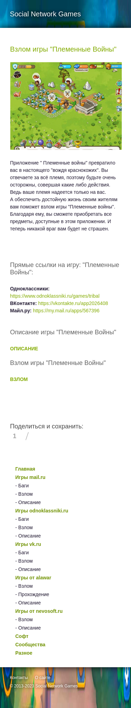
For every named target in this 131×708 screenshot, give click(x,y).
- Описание (28, 502)
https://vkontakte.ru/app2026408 (73, 303)
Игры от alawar (33, 577)
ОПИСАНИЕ (24, 348)
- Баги (22, 485)
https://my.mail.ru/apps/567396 (66, 310)
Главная (25, 469)
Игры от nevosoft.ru (39, 611)
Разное (23, 653)
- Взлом (24, 494)
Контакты (19, 677)
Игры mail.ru (30, 477)
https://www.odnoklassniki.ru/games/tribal (55, 296)
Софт (22, 636)
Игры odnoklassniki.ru (41, 510)
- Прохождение (32, 594)
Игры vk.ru (28, 544)
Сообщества (30, 644)
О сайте (42, 677)
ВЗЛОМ (19, 379)
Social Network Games (56, 686)
